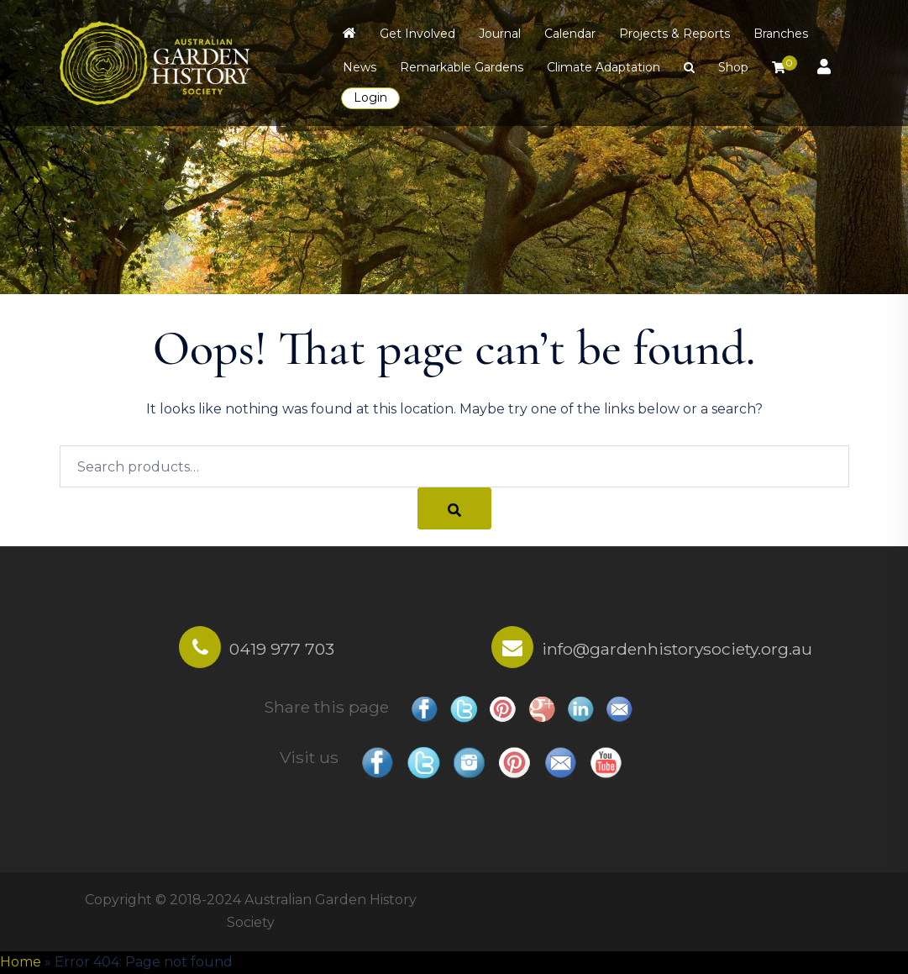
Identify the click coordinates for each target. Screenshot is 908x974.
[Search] (454, 508)
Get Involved (417, 33)
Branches (780, 33)
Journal (500, 33)
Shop (733, 67)
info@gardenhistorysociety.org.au (677, 649)
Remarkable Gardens (461, 67)
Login (370, 97)
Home (20, 962)
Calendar (570, 33)
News (359, 67)
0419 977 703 (281, 649)
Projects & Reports (674, 33)
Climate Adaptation (603, 67)
